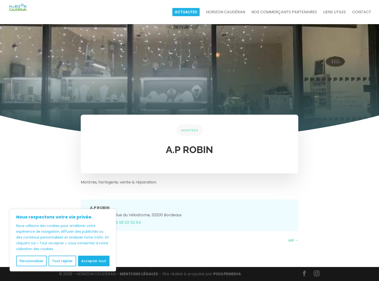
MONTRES (189, 130)
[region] (63, 240)
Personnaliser (32, 261)
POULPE (227, 274)
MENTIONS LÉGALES (139, 274)
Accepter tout (93, 261)
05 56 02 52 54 (127, 222)
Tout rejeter (62, 261)
